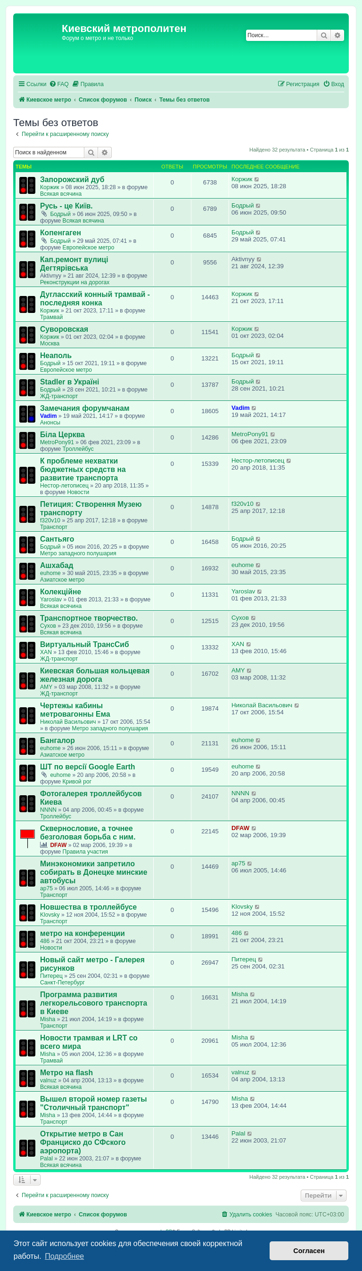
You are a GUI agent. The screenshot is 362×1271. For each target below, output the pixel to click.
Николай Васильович (68, 722)
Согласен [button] (309, 1251)
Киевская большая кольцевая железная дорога (94, 675)
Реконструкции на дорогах (74, 282)
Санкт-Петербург (62, 982)
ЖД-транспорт (59, 396)
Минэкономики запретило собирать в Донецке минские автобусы (94, 872)
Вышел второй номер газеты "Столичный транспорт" (93, 1103)
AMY (46, 687)
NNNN (48, 810)
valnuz (48, 1080)
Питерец (51, 976)
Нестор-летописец (64, 485)
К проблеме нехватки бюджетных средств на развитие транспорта (83, 469)
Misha (47, 1019)
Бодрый (60, 214)
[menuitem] (59, 84)
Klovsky (50, 914)
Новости (78, 492)
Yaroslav (51, 599)
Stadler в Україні (69, 382)
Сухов (48, 626)
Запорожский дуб (72, 180)
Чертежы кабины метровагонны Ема (75, 710)
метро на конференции (82, 933)
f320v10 (50, 520)
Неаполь (56, 356)
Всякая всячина (61, 194)
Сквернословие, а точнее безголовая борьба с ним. (88, 832)
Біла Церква (62, 435)
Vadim (48, 416)
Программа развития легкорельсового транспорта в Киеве (93, 1003)
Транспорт (53, 527)
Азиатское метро (62, 579)
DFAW (58, 845)
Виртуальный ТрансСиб (84, 644)
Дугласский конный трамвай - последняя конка (95, 298)
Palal (46, 1158)
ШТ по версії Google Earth (87, 767)
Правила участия (85, 851)
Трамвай (51, 317)
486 (44, 941)
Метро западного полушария (78, 553)
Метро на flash (66, 1073)
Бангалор (57, 740)
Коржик (49, 187)
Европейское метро (89, 247)
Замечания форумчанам (85, 408)
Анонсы (50, 422)
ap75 (46, 888)
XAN (46, 652)
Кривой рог (77, 781)
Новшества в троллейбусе (88, 907)
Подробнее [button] (64, 1256)
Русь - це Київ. (66, 206)
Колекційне (60, 592)
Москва (49, 343)
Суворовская (64, 329)
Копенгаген (60, 233)
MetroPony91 (57, 442)
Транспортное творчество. (89, 618)
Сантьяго (57, 539)
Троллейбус (78, 449)
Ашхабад (56, 565)
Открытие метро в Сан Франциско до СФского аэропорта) (83, 1142)
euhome (50, 573)
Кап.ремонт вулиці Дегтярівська (74, 264)
